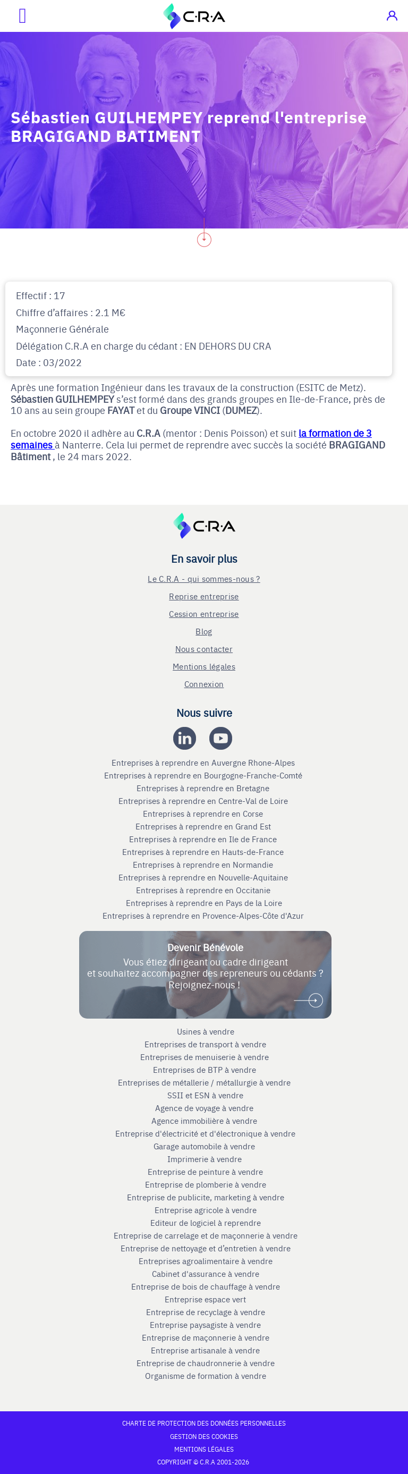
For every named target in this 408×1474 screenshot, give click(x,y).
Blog (204, 631)
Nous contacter (204, 648)
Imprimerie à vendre (205, 1159)
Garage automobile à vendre (205, 1146)
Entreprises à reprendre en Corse (204, 813)
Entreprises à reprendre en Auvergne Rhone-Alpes (204, 762)
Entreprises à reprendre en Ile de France (204, 839)
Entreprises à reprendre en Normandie (204, 864)
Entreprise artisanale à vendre (205, 1350)
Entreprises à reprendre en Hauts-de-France (204, 852)
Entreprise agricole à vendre (206, 1210)
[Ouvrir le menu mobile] (13, 16)
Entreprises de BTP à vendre (205, 1069)
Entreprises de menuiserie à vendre (205, 1057)
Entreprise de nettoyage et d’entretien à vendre (206, 1248)
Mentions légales (204, 666)
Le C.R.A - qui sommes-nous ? (204, 578)
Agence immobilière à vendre (205, 1120)
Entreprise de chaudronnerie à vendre (206, 1363)
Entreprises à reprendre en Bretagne (204, 788)
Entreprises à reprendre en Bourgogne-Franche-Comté (204, 775)
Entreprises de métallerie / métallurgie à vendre (205, 1082)
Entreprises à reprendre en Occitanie (204, 890)
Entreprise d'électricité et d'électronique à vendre (205, 1133)
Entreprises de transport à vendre (205, 1044)
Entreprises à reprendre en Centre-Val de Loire (204, 801)
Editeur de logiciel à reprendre (205, 1222)
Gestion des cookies (204, 1436)
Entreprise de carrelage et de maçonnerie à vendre (206, 1235)
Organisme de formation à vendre (205, 1375)
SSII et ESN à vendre (205, 1095)
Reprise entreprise (204, 596)
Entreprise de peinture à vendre (205, 1171)
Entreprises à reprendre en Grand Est (204, 826)
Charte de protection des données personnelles (204, 1423)
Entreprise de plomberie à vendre (205, 1184)
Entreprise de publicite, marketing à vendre (205, 1197)
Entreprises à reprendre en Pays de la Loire (204, 903)
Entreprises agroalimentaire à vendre (206, 1261)
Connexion (204, 683)
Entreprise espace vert (205, 1299)
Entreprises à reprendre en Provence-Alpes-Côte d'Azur (204, 915)
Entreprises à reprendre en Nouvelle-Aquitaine (204, 877)
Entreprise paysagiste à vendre (205, 1324)
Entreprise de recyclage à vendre (205, 1312)
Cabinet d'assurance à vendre (205, 1273)
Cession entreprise (204, 613)
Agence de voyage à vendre (205, 1108)
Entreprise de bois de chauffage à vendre (205, 1286)
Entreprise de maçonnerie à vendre (205, 1337)
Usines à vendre (205, 1031)
